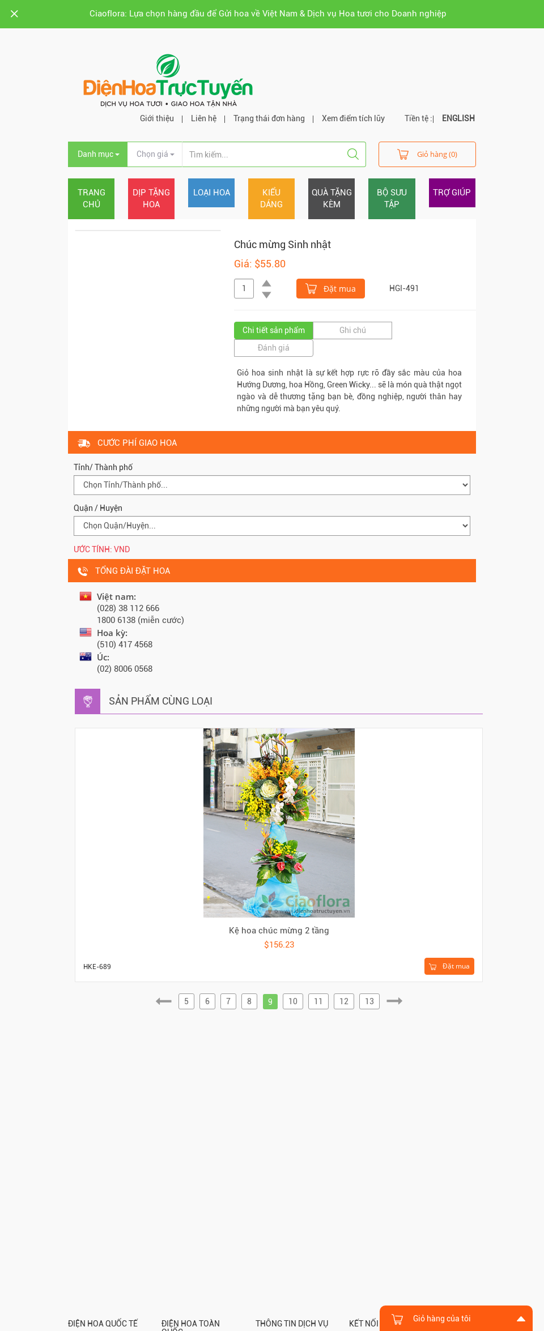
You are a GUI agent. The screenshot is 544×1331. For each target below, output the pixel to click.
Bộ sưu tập (392, 198)
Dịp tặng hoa (151, 198)
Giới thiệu (157, 118)
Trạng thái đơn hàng (269, 118)
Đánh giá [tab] (274, 347)
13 (369, 1001)
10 (293, 1001)
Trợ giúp (452, 192)
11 (318, 1001)
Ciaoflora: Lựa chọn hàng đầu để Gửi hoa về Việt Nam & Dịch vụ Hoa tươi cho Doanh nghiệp (268, 13)
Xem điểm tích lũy (353, 118)
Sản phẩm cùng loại (160, 701)
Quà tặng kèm (332, 198)
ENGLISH (458, 118)
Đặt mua (330, 287)
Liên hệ (203, 118)
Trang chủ (91, 198)
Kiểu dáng (271, 198)
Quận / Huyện (98, 508)
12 (343, 1001)
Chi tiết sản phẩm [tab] (274, 330)
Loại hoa (211, 192)
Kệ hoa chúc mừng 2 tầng (279, 930)
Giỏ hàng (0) (427, 154)
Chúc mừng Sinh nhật (282, 244)
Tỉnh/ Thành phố (103, 467)
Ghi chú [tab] (352, 330)
